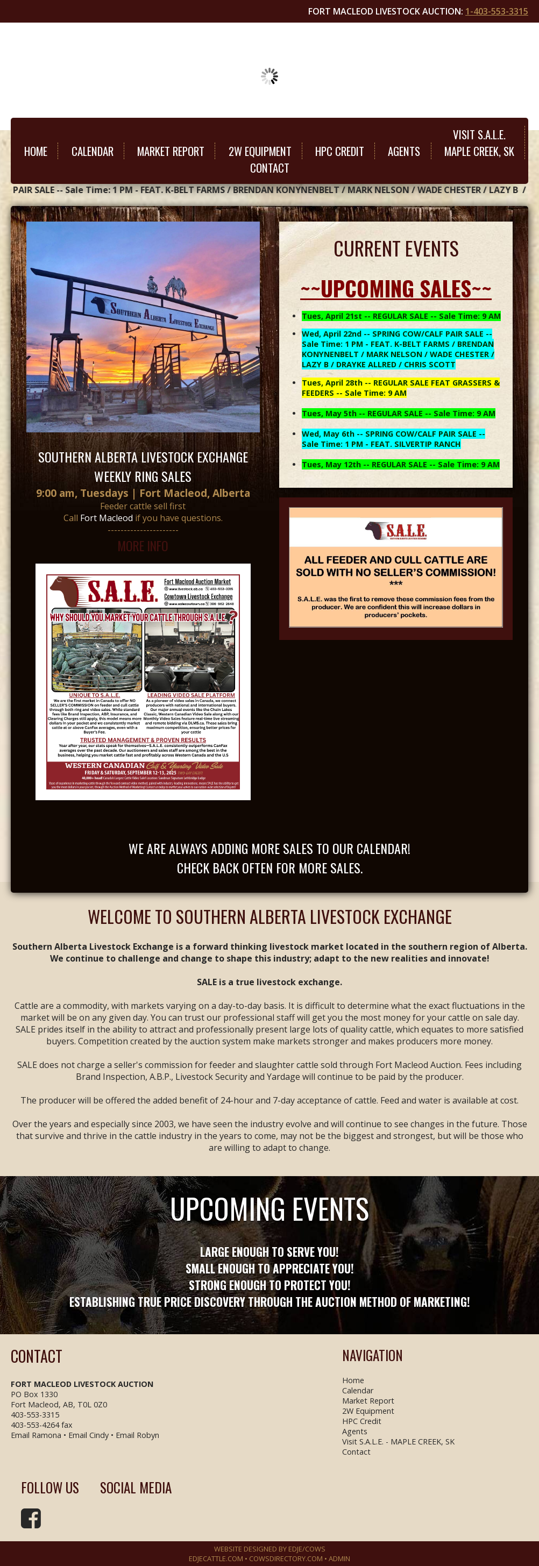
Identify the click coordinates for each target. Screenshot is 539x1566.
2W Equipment (260, 151)
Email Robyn (137, 1435)
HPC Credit (339, 151)
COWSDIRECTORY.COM (286, 1558)
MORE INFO (143, 545)
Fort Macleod (106, 518)
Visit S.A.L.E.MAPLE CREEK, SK (479, 142)
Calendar (93, 151)
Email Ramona (36, 1435)
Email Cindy (88, 1435)
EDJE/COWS (306, 1549)
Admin (339, 1558)
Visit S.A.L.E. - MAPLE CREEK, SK (398, 1441)
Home (35, 151)
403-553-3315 (35, 1415)
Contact (269, 167)
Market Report (170, 151)
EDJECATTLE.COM (216, 1558)
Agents (404, 151)
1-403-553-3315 (496, 11)
